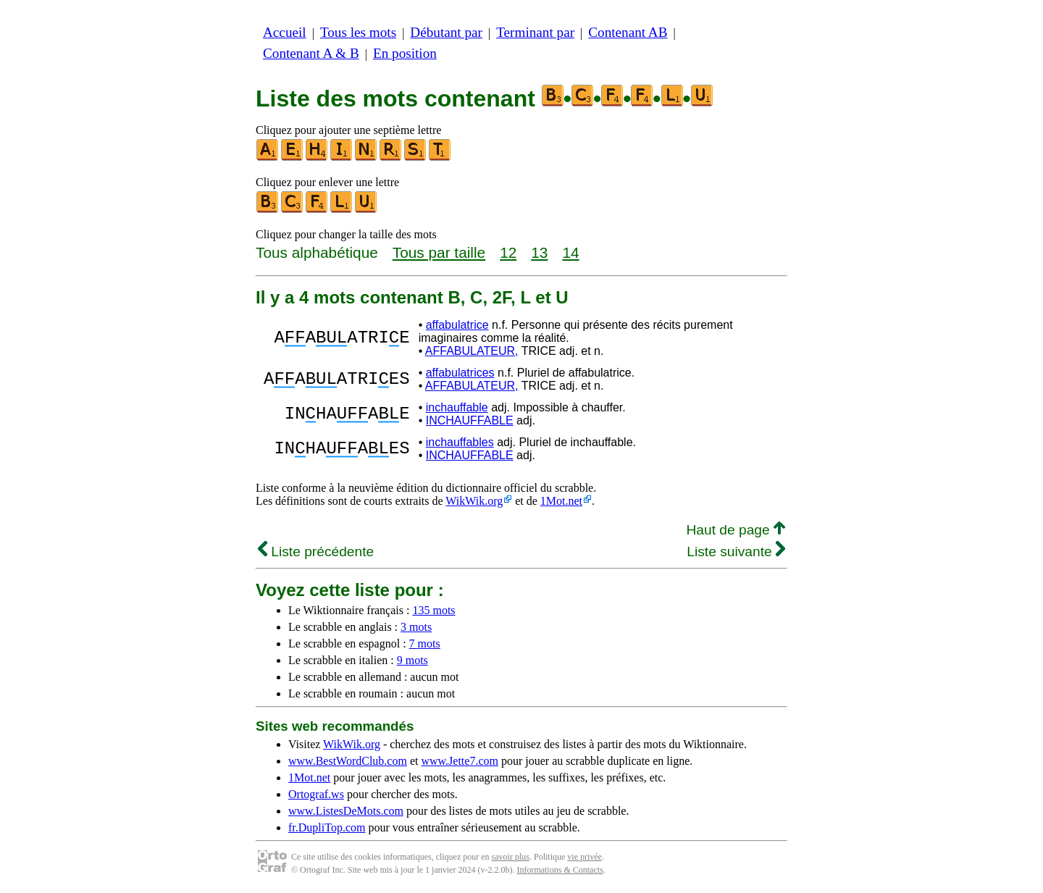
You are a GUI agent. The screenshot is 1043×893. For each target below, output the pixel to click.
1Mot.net (561, 501)
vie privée (584, 857)
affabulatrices (460, 372)
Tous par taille (439, 252)
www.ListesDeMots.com (345, 811)
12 (508, 252)
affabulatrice (457, 325)
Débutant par (446, 32)
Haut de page (735, 529)
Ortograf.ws (316, 794)
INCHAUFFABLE (470, 420)
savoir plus (510, 857)
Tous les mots (358, 32)
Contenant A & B (311, 53)
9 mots (412, 660)
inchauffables (460, 442)
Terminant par (535, 32)
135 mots (433, 610)
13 (539, 252)
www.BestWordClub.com (347, 761)
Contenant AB (627, 32)
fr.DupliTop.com (326, 827)
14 (570, 252)
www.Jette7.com (459, 761)
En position (405, 53)
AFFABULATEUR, (472, 351)
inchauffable (457, 407)
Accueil (284, 32)
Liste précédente (316, 551)
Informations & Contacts (559, 870)
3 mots (416, 627)
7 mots (424, 643)
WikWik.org (474, 501)
